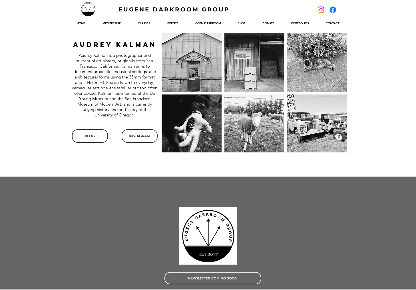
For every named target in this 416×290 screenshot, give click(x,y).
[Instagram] (321, 9)
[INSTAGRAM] (140, 136)
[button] (192, 62)
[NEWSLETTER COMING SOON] (212, 278)
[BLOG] (90, 136)
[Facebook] (333, 9)
